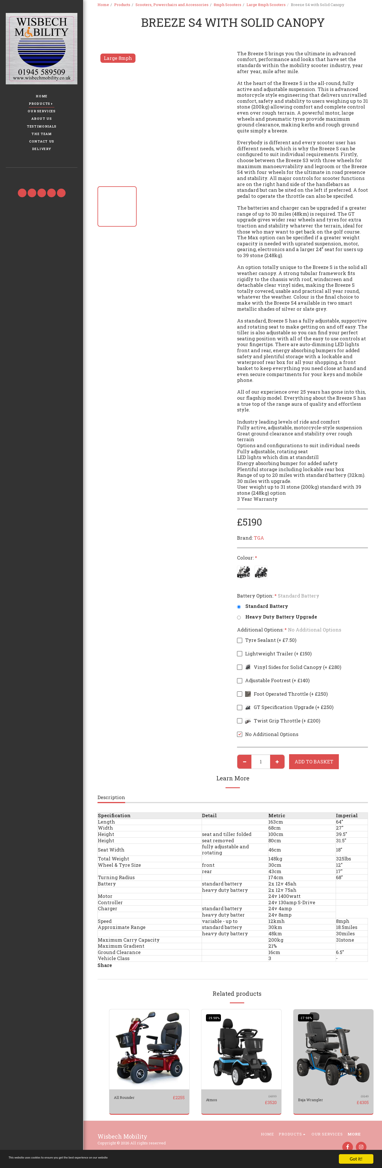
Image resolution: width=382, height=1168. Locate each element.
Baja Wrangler (315, 1100)
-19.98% (215, 1017)
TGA (259, 538)
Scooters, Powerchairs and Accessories (172, 4)
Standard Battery (262, 606)
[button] (41, 176)
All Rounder (128, 1097)
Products (122, 4)
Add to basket (314, 762)
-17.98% (307, 1017)
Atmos (213, 1100)
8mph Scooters (227, 4)
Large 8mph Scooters (266, 4)
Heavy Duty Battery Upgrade (277, 617)
